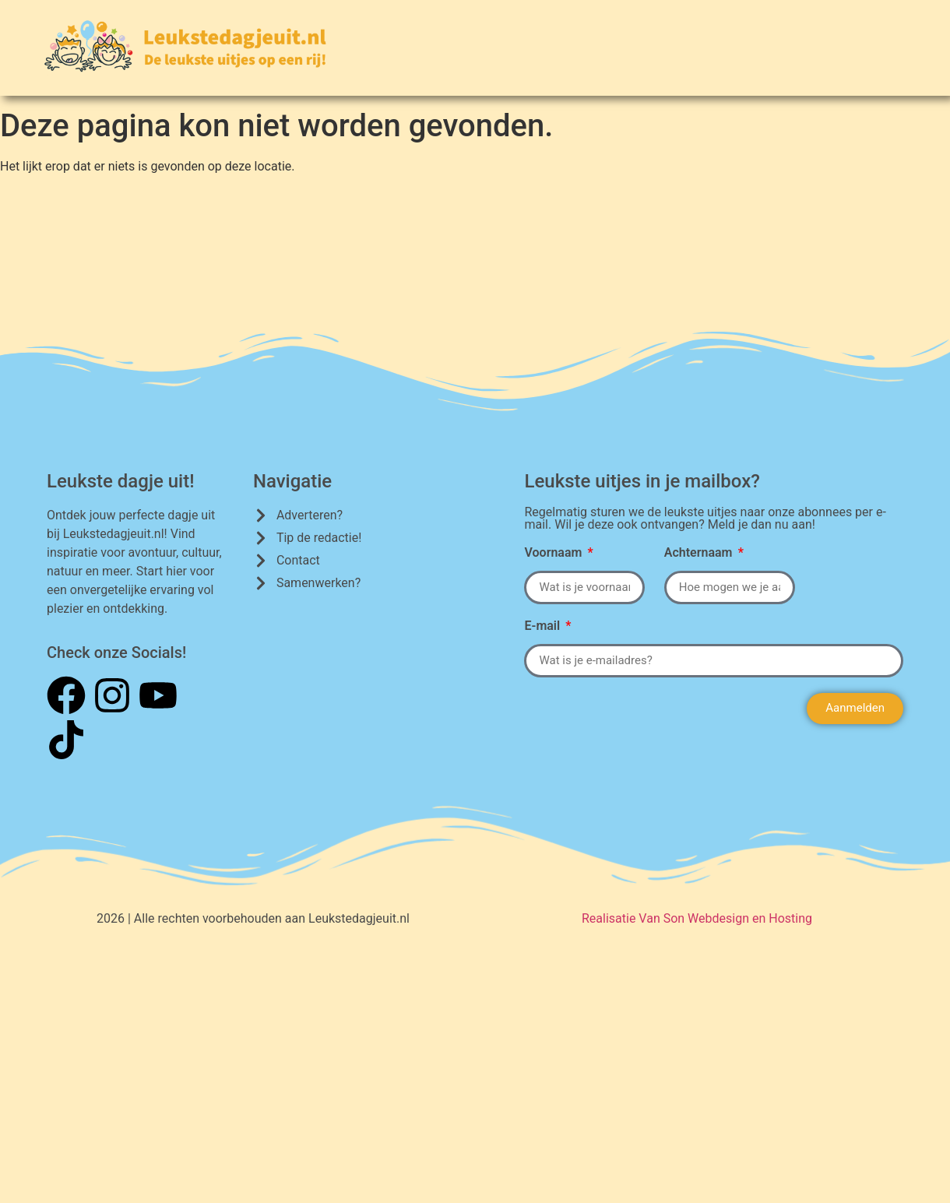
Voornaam (554, 553)
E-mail (543, 626)
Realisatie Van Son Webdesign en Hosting (697, 918)
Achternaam (700, 553)
